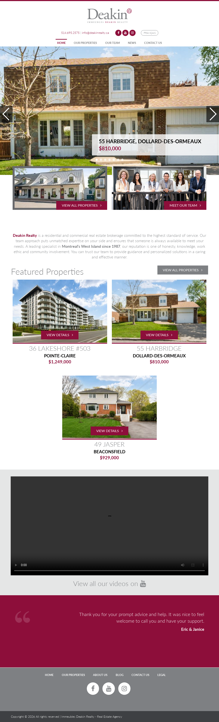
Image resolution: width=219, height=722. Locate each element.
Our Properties (85, 43)
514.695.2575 (70, 32)
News (132, 43)
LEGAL (161, 675)
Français (150, 32)
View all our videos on (109, 583)
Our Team (112, 43)
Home (61, 43)
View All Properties (183, 270)
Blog (119, 675)
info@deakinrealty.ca (95, 32)
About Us (100, 675)
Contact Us (153, 43)
